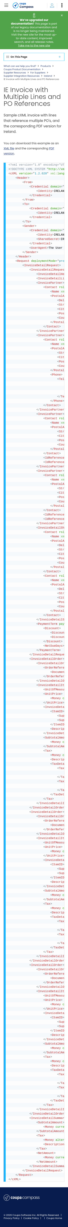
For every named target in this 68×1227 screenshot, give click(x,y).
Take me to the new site (34, 45)
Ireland (48, 76)
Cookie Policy (31, 1218)
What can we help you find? (20, 66)
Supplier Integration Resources (22, 76)
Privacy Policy (12, 1218)
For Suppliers (37, 72)
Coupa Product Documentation (22, 69)
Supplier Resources (15, 72)
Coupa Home (54, 1218)
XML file (9, 148)
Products (45, 66)
